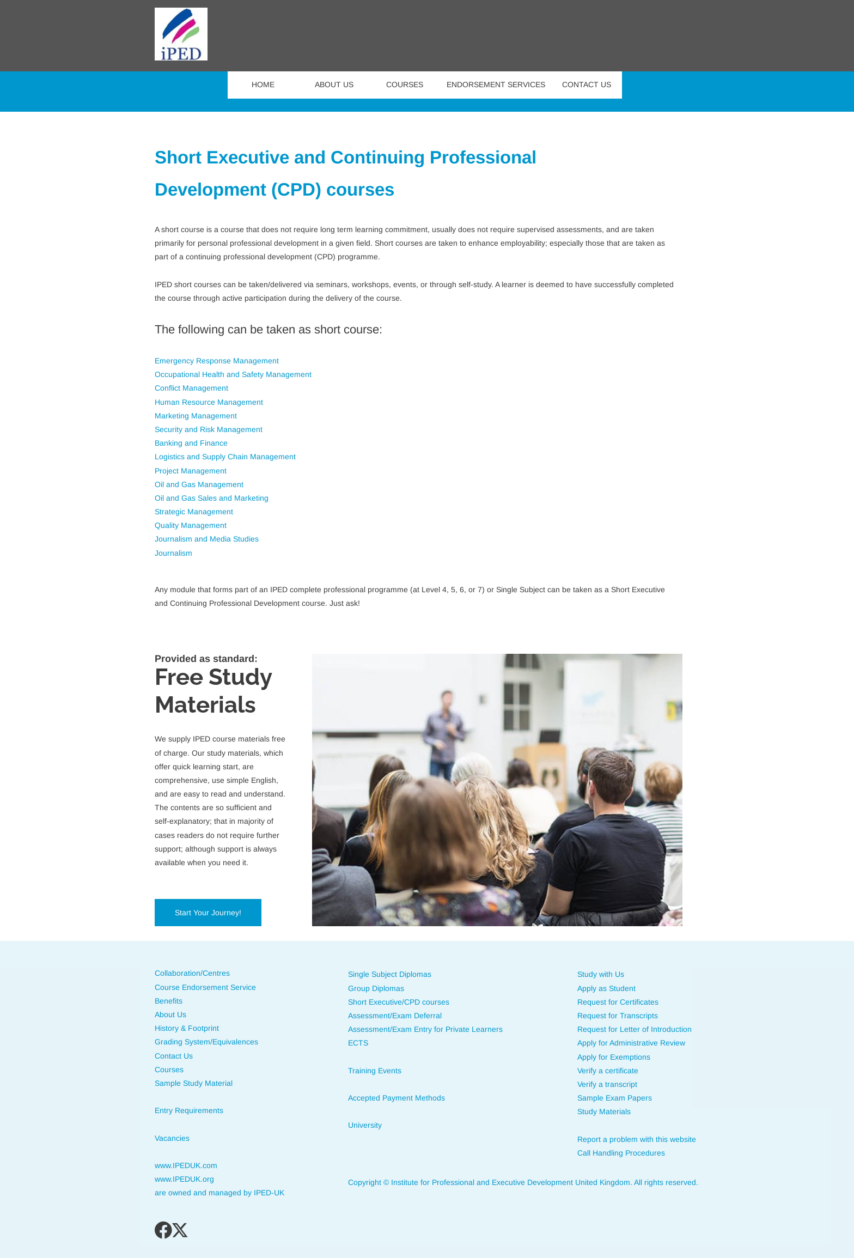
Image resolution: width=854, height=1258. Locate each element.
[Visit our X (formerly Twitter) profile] (181, 1230)
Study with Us (600, 974)
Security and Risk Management (209, 429)
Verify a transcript (607, 1084)
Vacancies (172, 1138)
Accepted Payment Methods (397, 1097)
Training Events (374, 1070)
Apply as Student (606, 988)
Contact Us (174, 1056)
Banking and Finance (191, 443)
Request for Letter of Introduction (634, 1029)
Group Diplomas (376, 988)
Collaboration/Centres (192, 973)
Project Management (191, 470)
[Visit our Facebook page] (163, 1230)
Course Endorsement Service (205, 987)
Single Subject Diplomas (389, 974)
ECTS (358, 1042)
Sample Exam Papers (614, 1097)
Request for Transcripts (618, 1015)
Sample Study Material (194, 1083)
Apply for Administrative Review (631, 1042)
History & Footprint (187, 1028)
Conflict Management (191, 388)
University (365, 1125)
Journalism (173, 553)
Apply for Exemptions (613, 1057)
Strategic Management (194, 511)
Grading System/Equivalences (206, 1041)
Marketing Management (196, 415)
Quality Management (191, 525)
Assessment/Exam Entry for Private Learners (425, 1029)
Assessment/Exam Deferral (396, 1015)
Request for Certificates (617, 1002)
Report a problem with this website (636, 1139)
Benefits (168, 1000)
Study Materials (604, 1111)
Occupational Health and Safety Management (233, 374)
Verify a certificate (607, 1070)
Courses (169, 1069)
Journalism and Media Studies (207, 538)
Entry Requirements (189, 1110)
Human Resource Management (209, 402)
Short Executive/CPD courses (398, 1002)
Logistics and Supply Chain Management (225, 456)
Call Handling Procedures (621, 1152)
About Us (170, 1014)
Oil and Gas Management (199, 484)
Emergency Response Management (217, 360)
